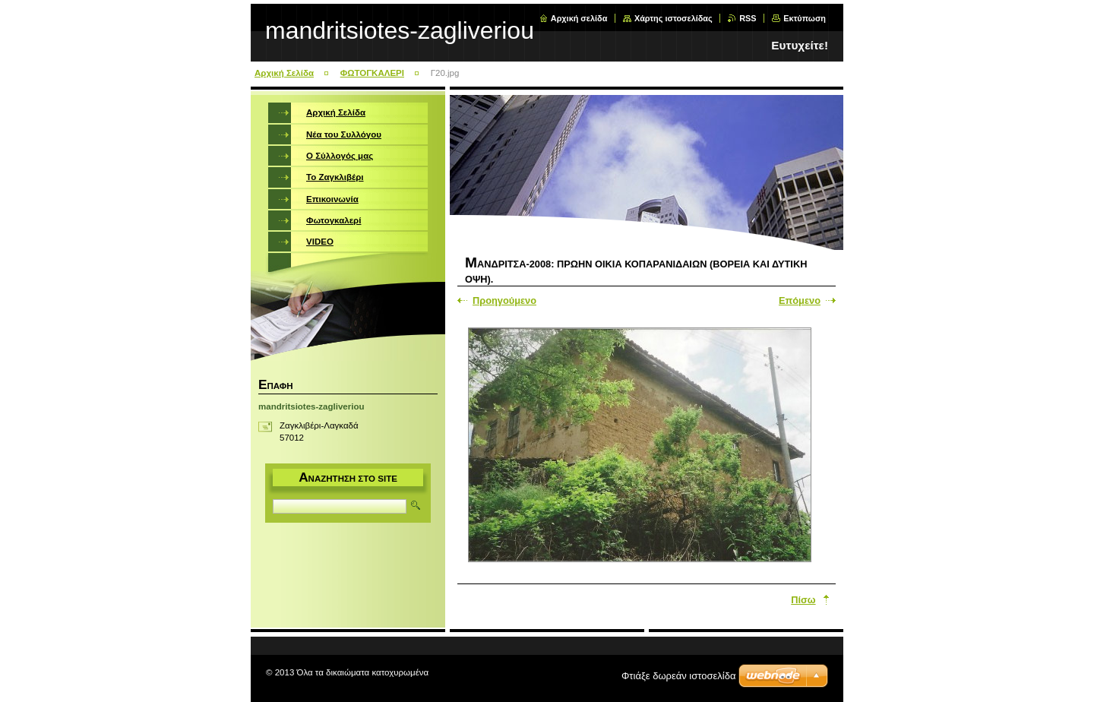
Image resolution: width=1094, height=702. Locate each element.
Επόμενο (799, 300)
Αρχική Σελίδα (284, 72)
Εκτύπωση (804, 18)
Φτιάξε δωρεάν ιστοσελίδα (678, 675)
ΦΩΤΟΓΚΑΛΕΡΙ (372, 72)
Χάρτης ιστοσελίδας (673, 18)
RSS (747, 18)
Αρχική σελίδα (579, 18)
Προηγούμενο (504, 300)
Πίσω (803, 600)
